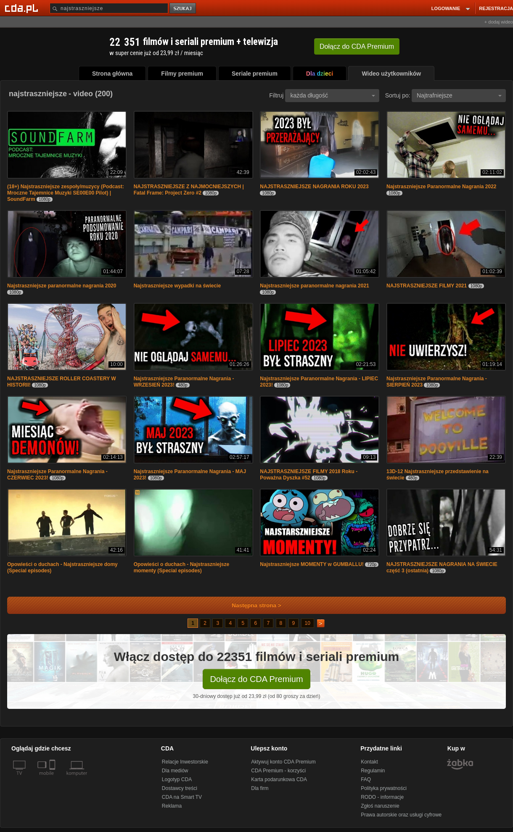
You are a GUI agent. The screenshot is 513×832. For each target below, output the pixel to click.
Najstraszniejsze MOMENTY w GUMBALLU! (311, 564)
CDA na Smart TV (182, 797)
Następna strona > (251, 605)
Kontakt (369, 762)
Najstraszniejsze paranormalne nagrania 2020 (61, 286)
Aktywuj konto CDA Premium (283, 762)
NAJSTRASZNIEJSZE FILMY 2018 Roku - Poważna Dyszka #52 (308, 475)
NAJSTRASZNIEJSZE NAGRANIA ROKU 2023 (314, 187)
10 (307, 623)
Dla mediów (175, 771)
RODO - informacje (382, 797)
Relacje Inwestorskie (185, 762)
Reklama (172, 806)
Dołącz (357, 46)
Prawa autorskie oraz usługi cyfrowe (401, 815)
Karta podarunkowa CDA (279, 779)
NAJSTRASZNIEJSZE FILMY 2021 (426, 286)
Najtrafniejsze (459, 95)
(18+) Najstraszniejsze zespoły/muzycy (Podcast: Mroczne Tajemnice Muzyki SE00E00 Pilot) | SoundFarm (65, 193)
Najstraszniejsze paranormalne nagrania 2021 (314, 286)
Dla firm (259, 788)
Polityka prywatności (384, 788)
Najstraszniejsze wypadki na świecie (177, 286)
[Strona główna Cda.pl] (22, 8)
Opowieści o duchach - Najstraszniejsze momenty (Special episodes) (181, 567)
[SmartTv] (53, 778)
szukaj (183, 8)
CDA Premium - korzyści (278, 771)
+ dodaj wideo (498, 21)
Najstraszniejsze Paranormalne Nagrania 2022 (441, 187)
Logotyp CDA (177, 779)
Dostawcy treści (179, 788)
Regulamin (373, 771)
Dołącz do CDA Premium (256, 679)
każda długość (332, 95)
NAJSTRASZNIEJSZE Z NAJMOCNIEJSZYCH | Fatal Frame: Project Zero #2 (189, 190)
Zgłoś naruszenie (380, 806)
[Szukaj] (109, 8)
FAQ (366, 779)
